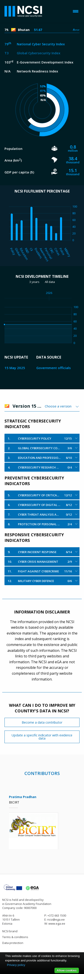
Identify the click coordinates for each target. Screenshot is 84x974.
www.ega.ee (56, 923)
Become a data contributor (42, 722)
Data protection (12, 943)
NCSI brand (9, 931)
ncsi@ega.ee (56, 919)
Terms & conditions (15, 937)
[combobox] (62, 406)
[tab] (42, 438)
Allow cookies (67, 970)
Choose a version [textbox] (58, 406)
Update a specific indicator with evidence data (42, 736)
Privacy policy (16, 965)
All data (50, 282)
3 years (34, 282)
